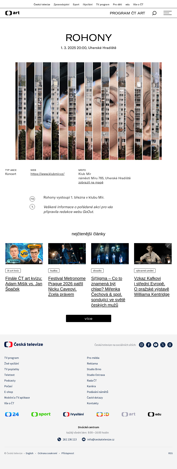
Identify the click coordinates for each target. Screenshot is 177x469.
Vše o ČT (138, 4)
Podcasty (9, 380)
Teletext (9, 375)
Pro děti (117, 4)
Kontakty (92, 403)
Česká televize (42, 4)
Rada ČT (92, 380)
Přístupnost (68, 453)
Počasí (8, 386)
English (29, 453)
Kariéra (91, 386)
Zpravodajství (62, 4)
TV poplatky (11, 369)
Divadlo (97, 270)
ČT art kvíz (13, 270)
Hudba (53, 270)
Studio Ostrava (96, 375)
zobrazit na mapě (90, 182)
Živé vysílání (11, 363)
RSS (170, 453)
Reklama (92, 363)
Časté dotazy (95, 397)
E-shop (8, 392)
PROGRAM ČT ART (127, 13)
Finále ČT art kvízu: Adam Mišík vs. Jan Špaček (23, 283)
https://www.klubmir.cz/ (48, 174)
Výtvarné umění (145, 270)
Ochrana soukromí (47, 453)
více (88, 318)
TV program (102, 4)
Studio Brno (94, 369)
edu (128, 4)
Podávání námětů (97, 392)
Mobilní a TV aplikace (17, 397)
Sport (76, 4)
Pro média (93, 358)
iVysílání (88, 4)
